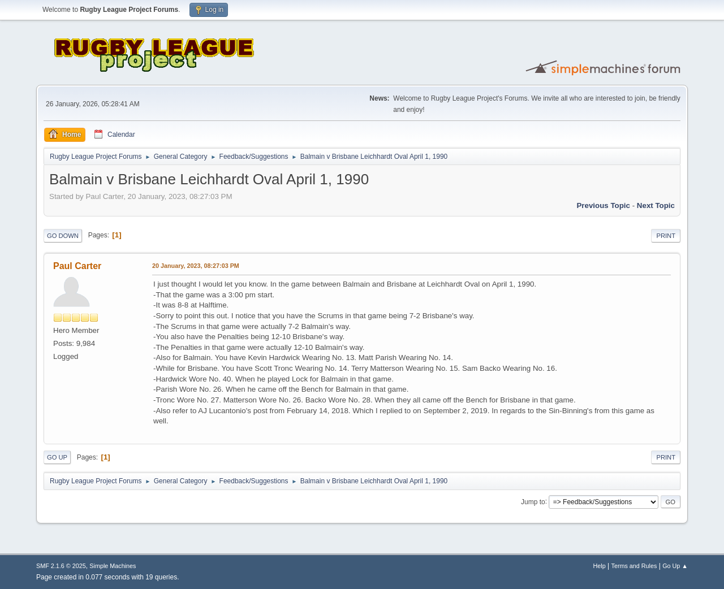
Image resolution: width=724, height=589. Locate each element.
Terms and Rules (634, 565)
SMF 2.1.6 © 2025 (61, 565)
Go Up (57, 457)
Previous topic (603, 205)
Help (599, 565)
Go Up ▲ (675, 565)
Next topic (656, 205)
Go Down (63, 235)
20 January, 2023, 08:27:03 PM (195, 265)
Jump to (533, 501)
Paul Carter (77, 266)
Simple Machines (112, 565)
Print (665, 235)
